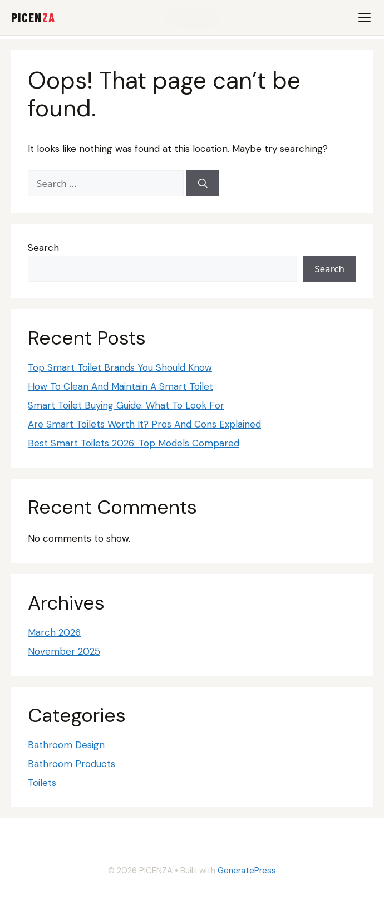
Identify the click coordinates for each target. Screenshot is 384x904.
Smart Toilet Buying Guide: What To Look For (126, 405)
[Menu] (364, 17)
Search (43, 248)
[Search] (202, 183)
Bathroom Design (66, 745)
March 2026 (54, 632)
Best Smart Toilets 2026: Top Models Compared (133, 443)
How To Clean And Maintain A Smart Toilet (120, 386)
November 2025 (64, 651)
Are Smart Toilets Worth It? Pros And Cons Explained (144, 424)
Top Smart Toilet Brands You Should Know (120, 367)
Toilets (42, 783)
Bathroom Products (71, 764)
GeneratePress (247, 870)
